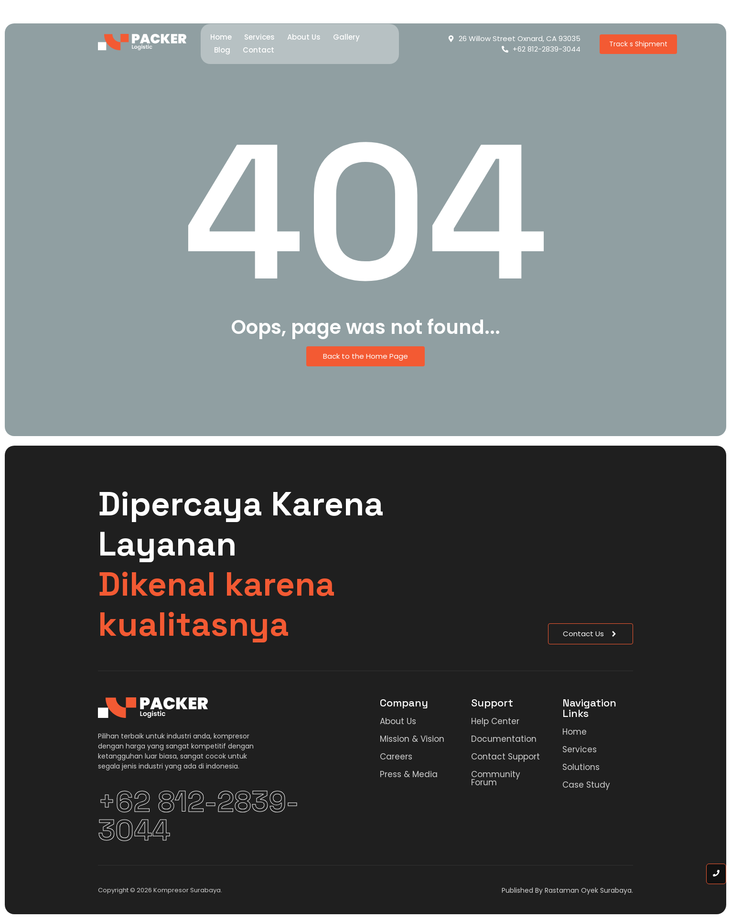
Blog (222, 50)
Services (259, 37)
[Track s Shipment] (638, 44)
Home (221, 37)
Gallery (346, 37)
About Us (304, 37)
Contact (258, 50)
